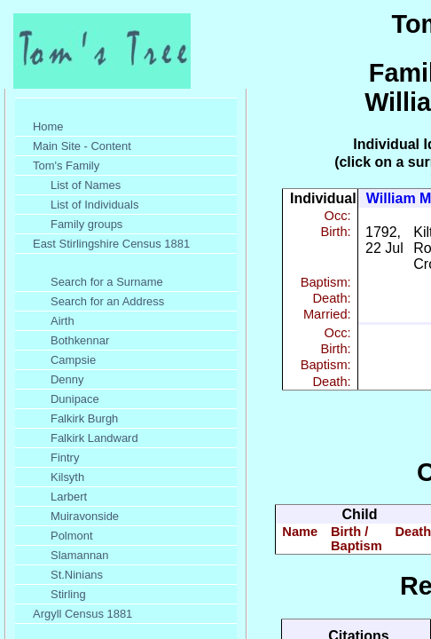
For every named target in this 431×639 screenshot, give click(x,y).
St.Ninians (77, 574)
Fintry (65, 457)
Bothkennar (80, 340)
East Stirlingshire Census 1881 (111, 243)
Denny (67, 379)
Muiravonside (85, 516)
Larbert (69, 496)
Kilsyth (67, 477)
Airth (62, 320)
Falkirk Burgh (84, 418)
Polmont (72, 535)
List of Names (86, 185)
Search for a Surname (107, 281)
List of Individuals (94, 204)
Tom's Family (66, 165)
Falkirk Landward (94, 438)
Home (48, 126)
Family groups (86, 224)
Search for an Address (107, 301)
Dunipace (75, 399)
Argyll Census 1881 (82, 613)
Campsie (73, 360)
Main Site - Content (82, 146)
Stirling (68, 594)
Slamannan (80, 555)
